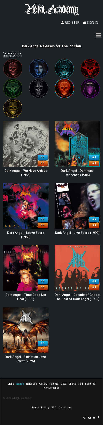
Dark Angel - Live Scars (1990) (77, 233)
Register (70, 22)
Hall (80, 383)
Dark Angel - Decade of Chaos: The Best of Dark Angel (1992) (77, 297)
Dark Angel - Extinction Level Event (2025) (26, 359)
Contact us (65, 407)
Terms (35, 407)
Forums (53, 383)
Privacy (45, 407)
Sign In (90, 22)
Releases (31, 383)
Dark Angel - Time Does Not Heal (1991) (25, 297)
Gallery (43, 383)
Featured (90, 383)
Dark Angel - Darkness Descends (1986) (77, 173)
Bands (20, 383)
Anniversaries (51, 387)
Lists (63, 383)
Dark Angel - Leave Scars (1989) (25, 235)
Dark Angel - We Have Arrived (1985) (25, 173)
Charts (72, 383)
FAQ (54, 407)
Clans (11, 383)
